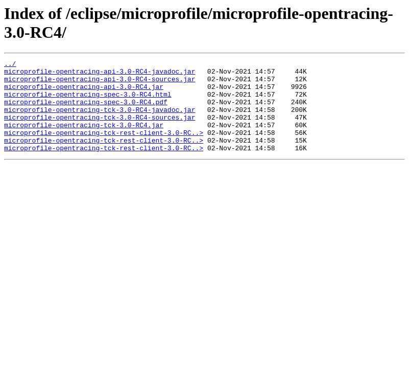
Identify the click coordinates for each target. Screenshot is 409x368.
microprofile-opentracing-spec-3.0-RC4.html (88, 101)
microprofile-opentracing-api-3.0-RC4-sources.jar (99, 83)
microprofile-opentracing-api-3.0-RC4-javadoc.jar (99, 74)
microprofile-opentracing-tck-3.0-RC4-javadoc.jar (99, 120)
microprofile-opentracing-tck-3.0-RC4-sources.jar (99, 129)
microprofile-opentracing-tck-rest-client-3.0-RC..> (103, 147)
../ (10, 65)
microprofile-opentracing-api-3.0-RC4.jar (83, 92)
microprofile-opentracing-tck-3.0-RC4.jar (83, 138)
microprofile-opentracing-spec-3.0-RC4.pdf (85, 111)
